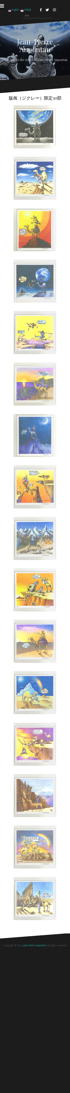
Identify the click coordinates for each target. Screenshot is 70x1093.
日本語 (27, 9)
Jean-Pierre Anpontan (35, 45)
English (15, 9)
